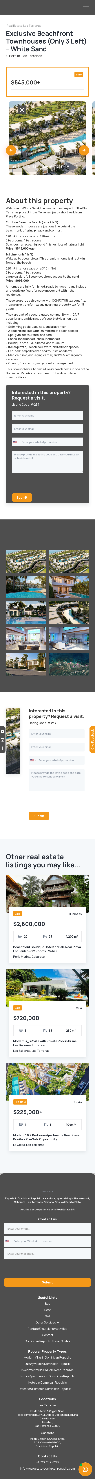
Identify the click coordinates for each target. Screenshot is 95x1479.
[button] (11, 150)
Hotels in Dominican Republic (47, 1382)
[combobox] (16, 442)
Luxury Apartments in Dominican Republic (47, 1376)
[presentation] (39, 484)
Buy (47, 1304)
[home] (44, 7)
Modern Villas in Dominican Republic (47, 1357)
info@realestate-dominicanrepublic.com (47, 1468)
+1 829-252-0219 (47, 1462)
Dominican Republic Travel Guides (47, 1341)
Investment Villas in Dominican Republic (47, 1370)
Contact (47, 1335)
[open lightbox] (22, 110)
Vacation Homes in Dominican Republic (45, 1389)
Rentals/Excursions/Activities (47, 1329)
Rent (47, 1310)
